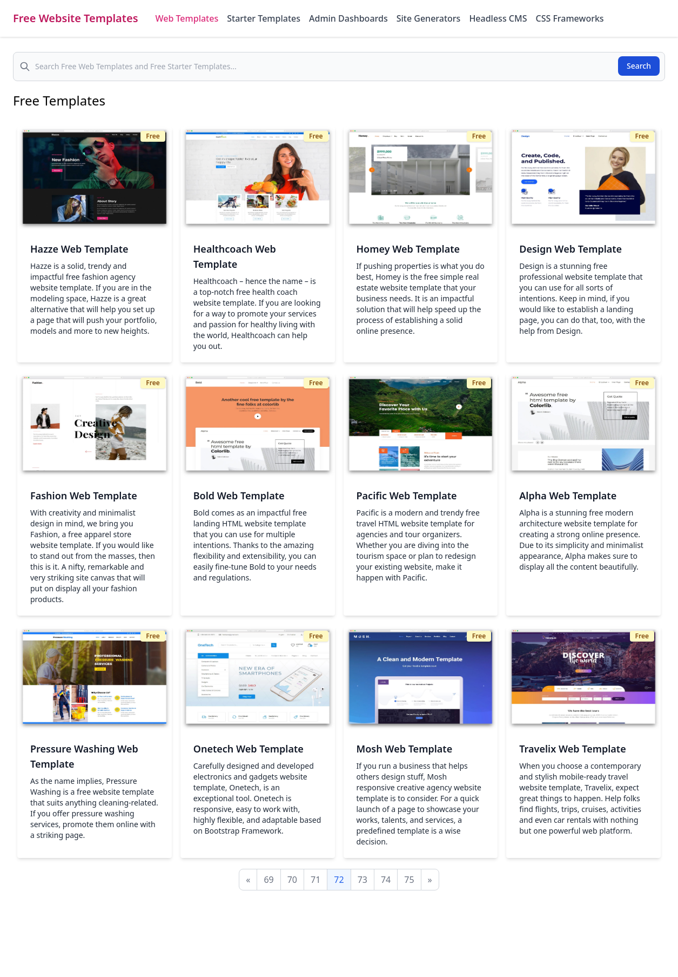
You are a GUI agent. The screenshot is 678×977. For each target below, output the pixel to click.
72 (339, 880)
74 (386, 880)
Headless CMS (498, 18)
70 (292, 880)
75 (409, 880)
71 (315, 880)
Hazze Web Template (79, 248)
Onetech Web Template (248, 748)
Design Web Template (570, 248)
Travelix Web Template (572, 748)
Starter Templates (263, 18)
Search (639, 66)
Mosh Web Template (405, 748)
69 (268, 880)
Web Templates (187, 18)
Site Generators (429, 18)
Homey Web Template (408, 248)
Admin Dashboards (348, 18)
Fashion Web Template (83, 495)
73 (362, 880)
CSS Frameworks (569, 18)
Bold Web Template (239, 495)
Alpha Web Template (567, 495)
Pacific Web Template (407, 495)
